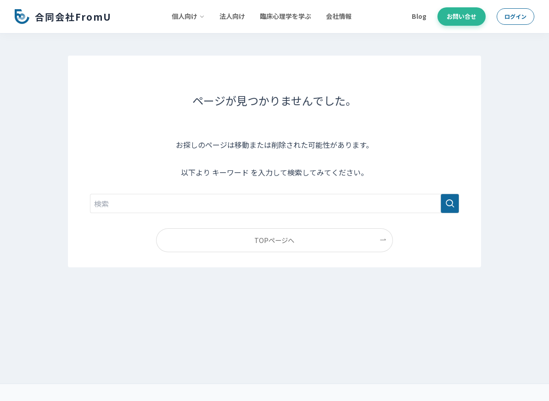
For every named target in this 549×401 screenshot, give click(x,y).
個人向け (188, 16)
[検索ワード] (274, 203)
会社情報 (339, 16)
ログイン (515, 16)
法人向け (232, 16)
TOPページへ (274, 240)
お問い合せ (461, 16)
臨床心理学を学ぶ (285, 16)
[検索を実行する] (450, 203)
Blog (419, 16)
